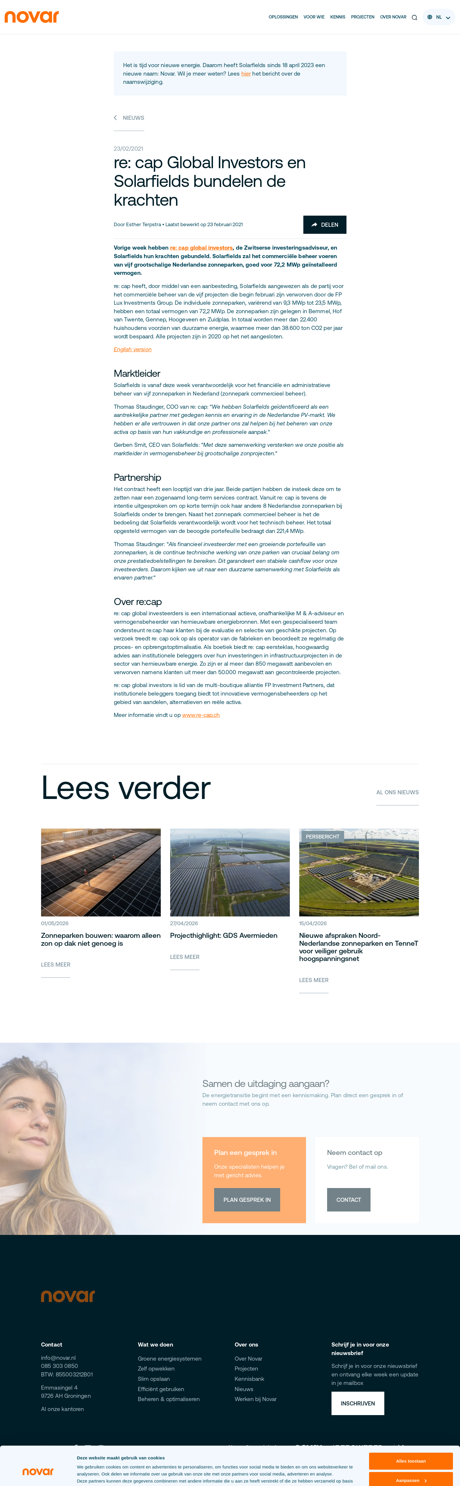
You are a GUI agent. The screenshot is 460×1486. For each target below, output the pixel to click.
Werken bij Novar (256, 1399)
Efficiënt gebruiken (161, 1389)
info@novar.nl (58, 1357)
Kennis (337, 16)
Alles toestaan (411, 1431)
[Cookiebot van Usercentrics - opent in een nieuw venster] (38, 1474)
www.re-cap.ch (201, 715)
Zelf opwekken (156, 1368)
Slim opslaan (154, 1379)
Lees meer (55, 964)
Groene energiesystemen (170, 1358)
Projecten (362, 16)
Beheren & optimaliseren (169, 1399)
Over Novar (393, 16)
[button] (414, 17)
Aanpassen (411, 1450)
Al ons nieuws (397, 792)
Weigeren (411, 1469)
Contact (348, 1200)
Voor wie (314, 16)
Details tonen (91, 1474)
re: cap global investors (201, 247)
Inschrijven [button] (358, 1403)
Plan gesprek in (247, 1200)
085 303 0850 (59, 1366)
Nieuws (129, 118)
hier (246, 73)
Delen (325, 224)
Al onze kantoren (62, 1409)
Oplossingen (283, 16)
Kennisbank (249, 1379)
